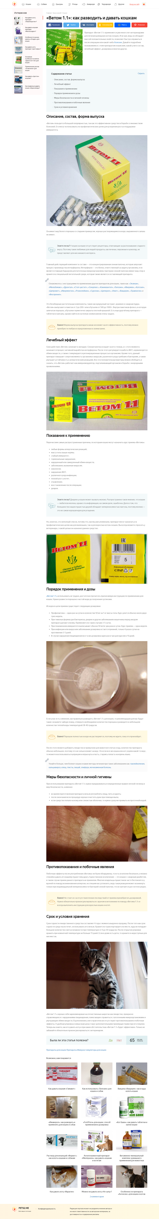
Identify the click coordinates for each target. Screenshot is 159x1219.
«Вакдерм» (124, 291)
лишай (77, 767)
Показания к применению (65, 89)
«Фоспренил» (55, 294)
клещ (63, 767)
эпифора (85, 767)
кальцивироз (55, 767)
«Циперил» (105, 291)
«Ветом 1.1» (51, 596)
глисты (70, 767)
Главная (49, 13)
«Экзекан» (133, 283)
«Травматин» (136, 291)
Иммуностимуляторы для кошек (91, 1050)
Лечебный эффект (62, 84)
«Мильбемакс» (55, 287)
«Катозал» (139, 287)
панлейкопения (137, 764)
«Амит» (114, 291)
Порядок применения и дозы (67, 93)
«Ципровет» (54, 291)
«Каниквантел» (106, 287)
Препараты (72, 1050)
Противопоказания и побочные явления (72, 102)
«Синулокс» (93, 287)
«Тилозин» (118, 287)
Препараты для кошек (56, 1050)
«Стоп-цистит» (80, 287)
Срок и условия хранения (65, 107)
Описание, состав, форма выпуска (69, 79)
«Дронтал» (68, 287)
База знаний (57, 13)
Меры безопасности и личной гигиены (71, 98)
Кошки (65, 13)
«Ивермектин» (67, 291)
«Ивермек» (129, 287)
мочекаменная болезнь (100, 767)
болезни (118, 42)
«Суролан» (95, 291)
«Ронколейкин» (82, 291)
